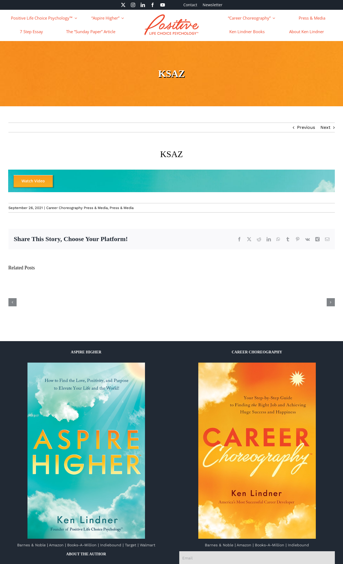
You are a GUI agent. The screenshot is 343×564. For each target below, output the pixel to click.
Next (325, 127)
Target (130, 545)
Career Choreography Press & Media (77, 208)
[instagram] (133, 5)
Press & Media (122, 208)
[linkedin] (143, 5)
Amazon (56, 545)
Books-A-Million (82, 545)
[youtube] (162, 5)
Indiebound (110, 545)
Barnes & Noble (31, 545)
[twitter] (123, 5)
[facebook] (152, 5)
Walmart (147, 545)
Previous (306, 127)
